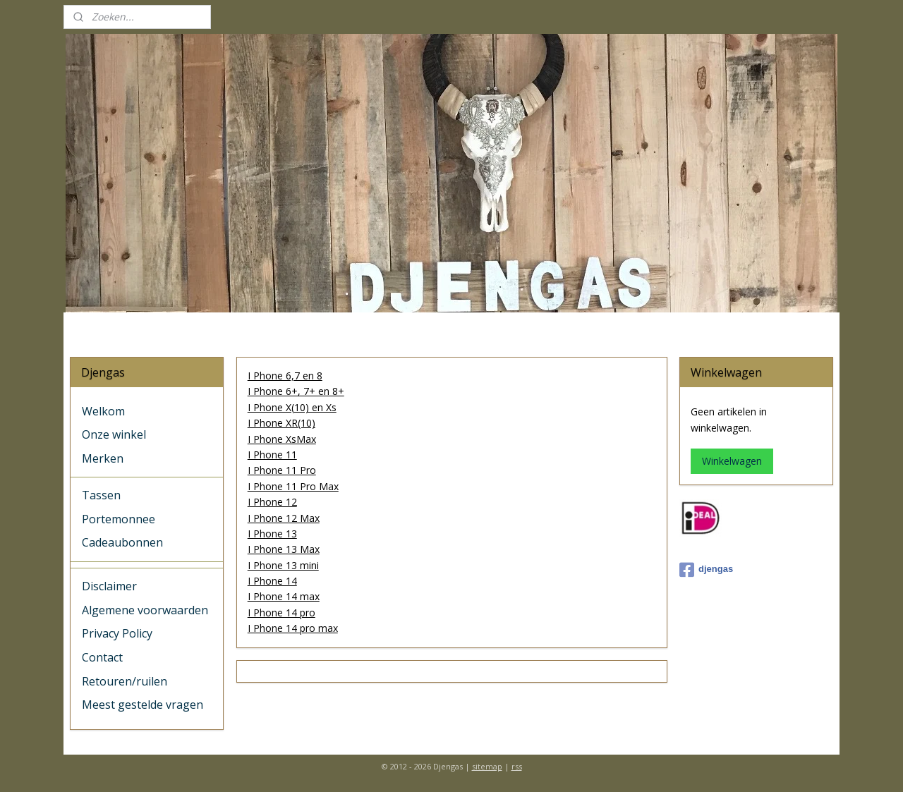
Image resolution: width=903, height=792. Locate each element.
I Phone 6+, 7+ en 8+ (295, 391)
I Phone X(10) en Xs (291, 407)
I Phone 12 (271, 501)
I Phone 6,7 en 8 (284, 375)
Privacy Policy (117, 633)
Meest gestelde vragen (142, 704)
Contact (102, 657)
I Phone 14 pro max (292, 628)
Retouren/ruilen (124, 681)
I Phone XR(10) (281, 422)
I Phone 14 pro (281, 612)
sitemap (487, 766)
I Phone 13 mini (282, 565)
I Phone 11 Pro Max (292, 486)
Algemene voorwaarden (145, 610)
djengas (706, 569)
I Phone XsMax (281, 439)
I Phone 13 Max (283, 549)
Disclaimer (109, 586)
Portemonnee (118, 519)
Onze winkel (114, 434)
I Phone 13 (271, 533)
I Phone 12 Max (283, 517)
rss (516, 766)
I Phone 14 (271, 580)
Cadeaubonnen (122, 542)
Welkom (103, 411)
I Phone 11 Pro (281, 470)
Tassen (101, 495)
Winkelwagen (732, 461)
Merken (102, 458)
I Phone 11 (271, 454)
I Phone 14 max (283, 596)
